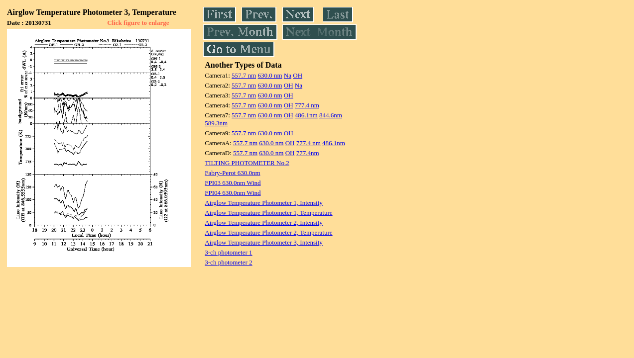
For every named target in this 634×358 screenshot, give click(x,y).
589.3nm (216, 123)
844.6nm (330, 115)
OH (297, 75)
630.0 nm (269, 75)
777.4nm (307, 153)
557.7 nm (244, 75)
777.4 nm (307, 105)
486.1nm (306, 115)
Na (287, 75)
